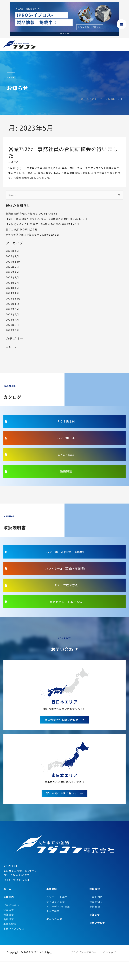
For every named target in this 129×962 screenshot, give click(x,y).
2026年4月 (12, 251)
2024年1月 (12, 293)
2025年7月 (12, 267)
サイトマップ (108, 952)
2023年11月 (13, 303)
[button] (64, 421)
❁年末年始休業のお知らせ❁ (22, 234)
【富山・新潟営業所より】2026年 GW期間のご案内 (37, 218)
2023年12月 (13, 298)
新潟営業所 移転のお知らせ (22, 213)
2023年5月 (12, 314)
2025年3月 (12, 277)
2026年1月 (12, 256)
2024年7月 (12, 282)
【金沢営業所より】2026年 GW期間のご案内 (33, 224)
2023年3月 (12, 325)
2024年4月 (12, 288)
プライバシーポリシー (83, 952)
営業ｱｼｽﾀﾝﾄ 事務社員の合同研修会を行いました (63, 152)
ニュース (13, 161)
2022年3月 (12, 330)
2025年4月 (12, 272)
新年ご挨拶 (12, 229)
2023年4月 (12, 319)
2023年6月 (12, 309)
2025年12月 (13, 261)
